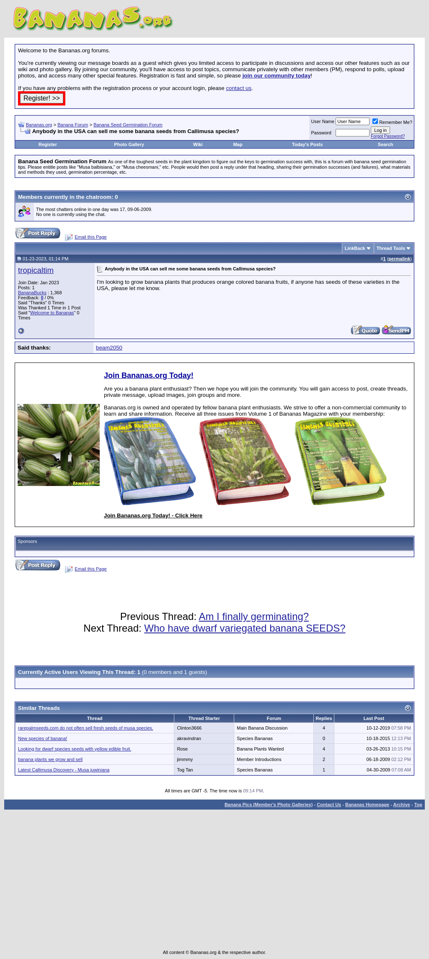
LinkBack (355, 248)
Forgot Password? (388, 136)
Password (321, 132)
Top (418, 804)
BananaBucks (32, 292)
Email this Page (90, 236)
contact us (238, 88)
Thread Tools (391, 248)
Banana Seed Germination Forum (127, 124)
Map (238, 144)
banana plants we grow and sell (50, 759)
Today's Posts (307, 144)
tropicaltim (36, 270)
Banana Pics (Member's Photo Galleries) (269, 804)
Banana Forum (72, 124)
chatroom (98, 197)
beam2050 (109, 348)
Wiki (198, 144)
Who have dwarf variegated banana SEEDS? (244, 628)
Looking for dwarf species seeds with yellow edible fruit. (74, 748)
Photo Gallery (129, 144)
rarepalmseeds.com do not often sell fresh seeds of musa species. (85, 727)
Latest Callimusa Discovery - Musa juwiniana (63, 769)
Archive (401, 804)
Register (48, 144)
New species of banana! (42, 738)
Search (385, 144)
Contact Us (329, 804)
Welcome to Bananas (52, 312)
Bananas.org (39, 124)
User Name (323, 121)
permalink (399, 258)
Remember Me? (392, 122)
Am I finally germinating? (254, 616)
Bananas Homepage (367, 804)
